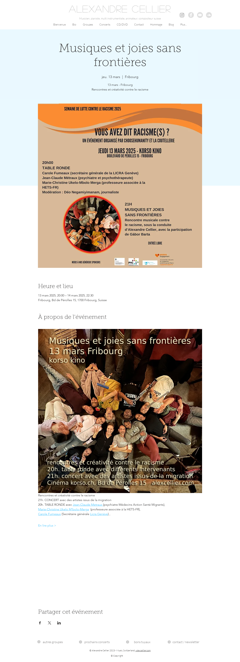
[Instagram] (182, 15)
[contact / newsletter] (185, 642)
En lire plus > (47, 525)
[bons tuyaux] (142, 642)
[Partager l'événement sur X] (49, 622)
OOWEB (211, 635)
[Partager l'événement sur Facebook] (40, 622)
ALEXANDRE (98, 8)
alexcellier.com (143, 650)
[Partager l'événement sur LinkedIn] (59, 622)
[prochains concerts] (97, 642)
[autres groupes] (52, 642)
